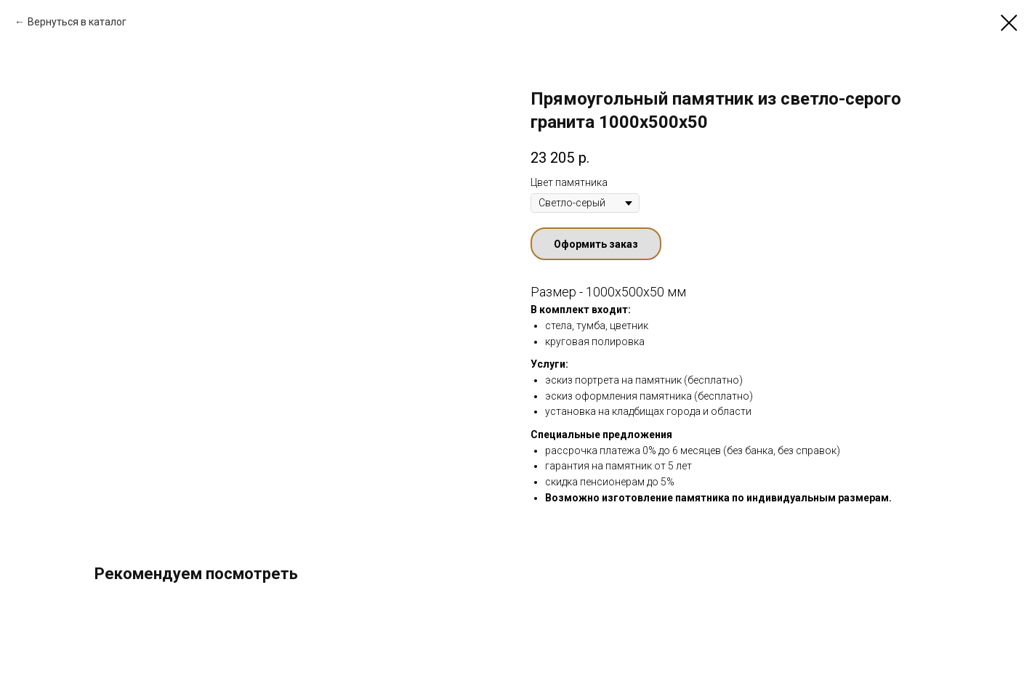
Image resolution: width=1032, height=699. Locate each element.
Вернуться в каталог (77, 22)
